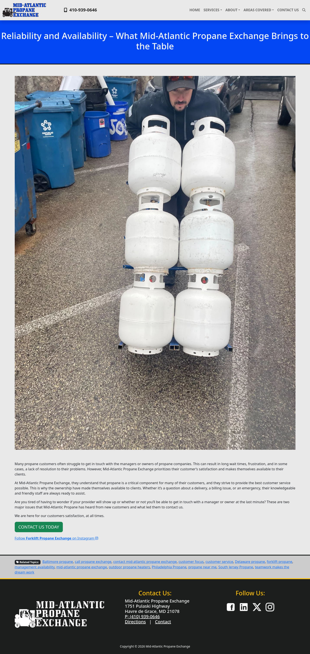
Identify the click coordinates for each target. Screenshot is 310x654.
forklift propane (279, 561)
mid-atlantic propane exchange (81, 567)
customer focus (191, 561)
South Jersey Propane (235, 567)
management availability (35, 567)
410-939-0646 (80, 10)
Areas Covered (257, 10)
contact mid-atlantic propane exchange (145, 561)
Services (211, 10)
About (232, 10)
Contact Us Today (38, 527)
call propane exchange (93, 561)
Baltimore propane (57, 561)
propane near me (202, 567)
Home (195, 10)
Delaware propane (250, 561)
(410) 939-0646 (144, 616)
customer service (219, 561)
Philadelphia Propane (169, 567)
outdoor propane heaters (129, 567)
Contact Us (288, 10)
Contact (163, 622)
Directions (135, 622)
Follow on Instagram (56, 538)
